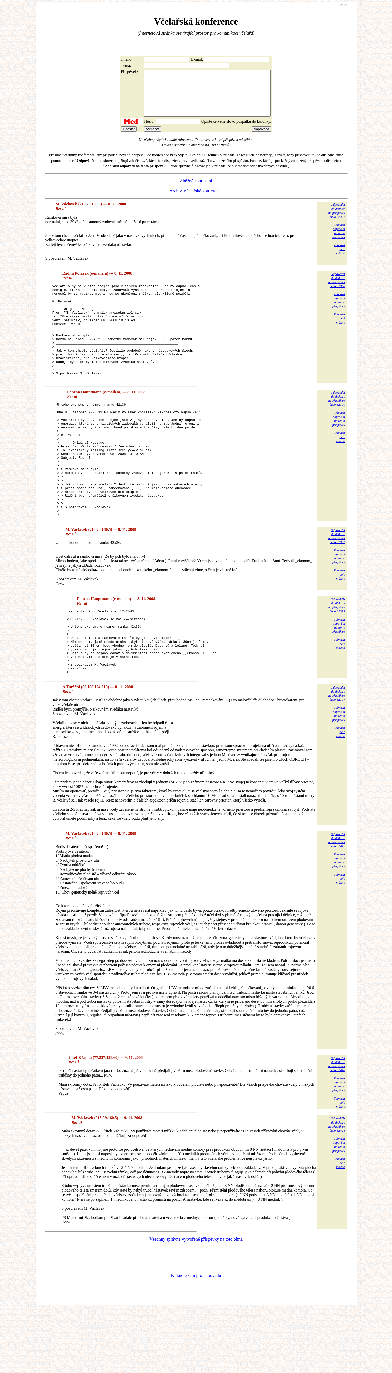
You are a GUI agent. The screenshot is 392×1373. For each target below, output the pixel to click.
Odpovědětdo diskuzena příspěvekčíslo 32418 (336, 1128)
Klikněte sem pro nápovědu (196, 1339)
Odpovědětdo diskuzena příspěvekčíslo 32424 (336, 1188)
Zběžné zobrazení (196, 190)
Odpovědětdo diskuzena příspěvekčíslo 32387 (336, 220)
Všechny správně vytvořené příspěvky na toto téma (196, 1302)
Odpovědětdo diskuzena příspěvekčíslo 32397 (336, 757)
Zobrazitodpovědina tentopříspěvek (338, 240)
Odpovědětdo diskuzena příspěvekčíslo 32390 (336, 426)
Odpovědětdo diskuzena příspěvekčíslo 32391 (336, 587)
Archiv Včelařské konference (196, 199)
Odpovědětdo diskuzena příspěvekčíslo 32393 (336, 656)
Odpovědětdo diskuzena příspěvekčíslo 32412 (336, 904)
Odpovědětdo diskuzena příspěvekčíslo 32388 (336, 289)
